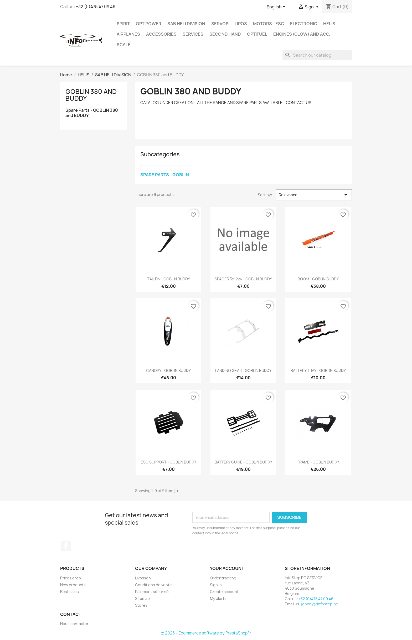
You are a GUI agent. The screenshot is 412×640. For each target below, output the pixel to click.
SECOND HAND (225, 34)
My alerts (218, 598)
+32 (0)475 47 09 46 (95, 6)
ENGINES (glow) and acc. (301, 34)
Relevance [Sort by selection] (314, 195)
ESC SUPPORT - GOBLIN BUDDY (168, 462)
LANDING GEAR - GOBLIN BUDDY (243, 370)
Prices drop (70, 577)
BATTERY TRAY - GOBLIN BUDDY (318, 370)
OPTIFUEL (257, 34)
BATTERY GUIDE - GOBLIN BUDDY (243, 462)
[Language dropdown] (277, 7)
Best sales (69, 591)
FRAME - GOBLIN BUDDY (318, 462)
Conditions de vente (153, 584)
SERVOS (220, 23)
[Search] (317, 55)
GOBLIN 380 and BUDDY (91, 95)
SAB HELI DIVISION (186, 23)
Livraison (143, 577)
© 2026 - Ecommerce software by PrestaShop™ (206, 633)
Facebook (66, 546)
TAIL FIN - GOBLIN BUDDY (168, 278)
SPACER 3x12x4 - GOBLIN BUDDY (243, 278)
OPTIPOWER (148, 23)
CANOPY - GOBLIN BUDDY (168, 370)
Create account (224, 591)
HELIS (329, 23)
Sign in (216, 584)
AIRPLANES (128, 34)
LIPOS (241, 23)
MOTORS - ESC (268, 23)
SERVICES (193, 34)
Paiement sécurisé (152, 591)
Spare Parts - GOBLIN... (166, 175)
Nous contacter (74, 623)
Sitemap (142, 598)
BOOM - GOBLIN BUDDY (318, 278)
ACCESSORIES (161, 34)
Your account (227, 568)
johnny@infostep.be (319, 603)
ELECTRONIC (303, 23)
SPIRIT (123, 23)
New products (73, 584)
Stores (141, 605)
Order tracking (223, 577)
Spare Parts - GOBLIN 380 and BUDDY (91, 113)
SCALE (124, 44)
